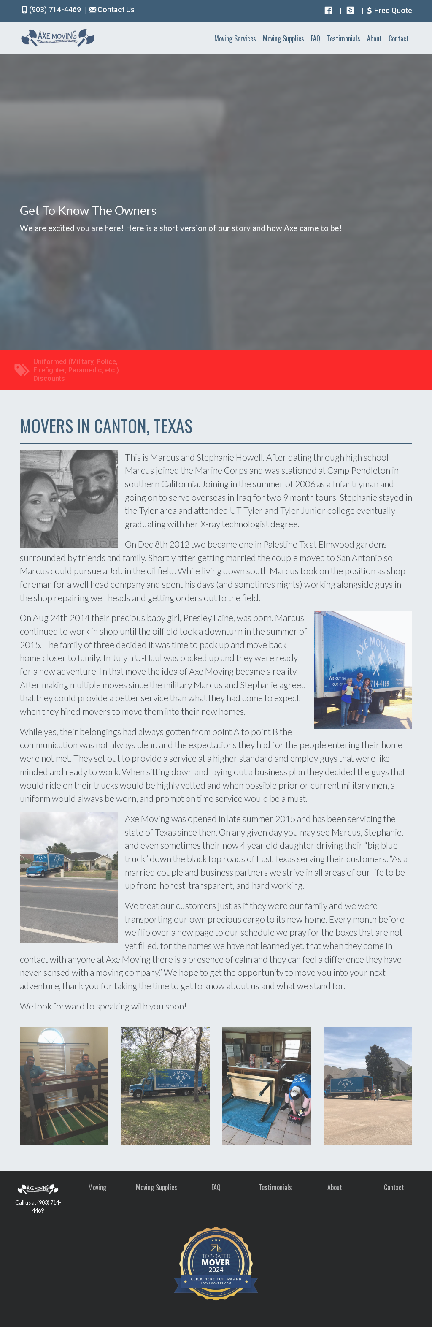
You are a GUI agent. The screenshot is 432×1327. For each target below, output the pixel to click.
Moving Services (235, 38)
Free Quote (388, 10)
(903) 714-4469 (51, 9)
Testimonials (343, 38)
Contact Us (111, 9)
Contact (399, 38)
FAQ (315, 38)
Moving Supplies (283, 38)
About (374, 38)
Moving (97, 1187)
